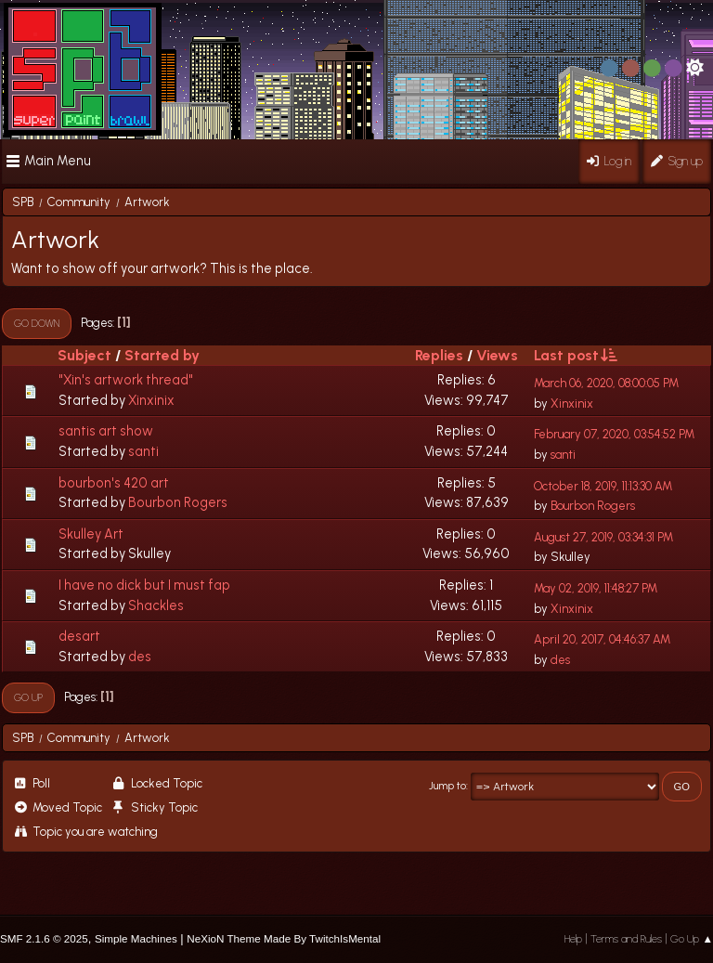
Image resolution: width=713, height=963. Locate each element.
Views (497, 355)
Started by (162, 355)
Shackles (156, 605)
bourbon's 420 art (113, 483)
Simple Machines (136, 938)
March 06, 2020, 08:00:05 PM (606, 383)
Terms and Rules (626, 938)
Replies (439, 355)
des (139, 656)
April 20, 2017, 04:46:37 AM (602, 639)
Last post (575, 354)
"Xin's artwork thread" (125, 379)
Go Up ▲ (691, 938)
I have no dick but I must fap (144, 585)
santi (143, 451)
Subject (84, 355)
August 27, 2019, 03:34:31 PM (603, 537)
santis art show (105, 431)
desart (79, 636)
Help (573, 938)
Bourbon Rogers (177, 502)
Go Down (36, 323)
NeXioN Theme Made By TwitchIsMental (284, 938)
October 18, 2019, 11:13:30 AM (603, 486)
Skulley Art (90, 534)
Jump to (447, 785)
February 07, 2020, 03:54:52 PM (614, 434)
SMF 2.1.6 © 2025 (44, 938)
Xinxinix (151, 400)
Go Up (28, 697)
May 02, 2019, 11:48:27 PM (595, 588)
